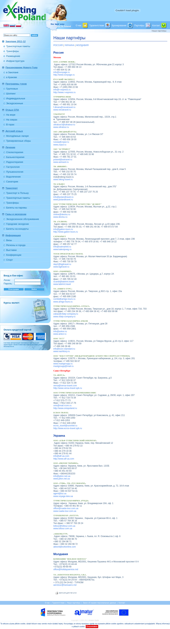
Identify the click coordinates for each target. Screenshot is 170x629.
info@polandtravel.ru (63, 197)
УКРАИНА (70, 45)
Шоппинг (11, 93)
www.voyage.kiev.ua (63, 496)
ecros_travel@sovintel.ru (65, 425)
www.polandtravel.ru (63, 199)
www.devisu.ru (60, 217)
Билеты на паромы (16, 207)
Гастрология (13, 167)
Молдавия (60, 554)
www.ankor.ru (59, 334)
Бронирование (119, 25)
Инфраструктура (15, 61)
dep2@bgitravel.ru (62, 264)
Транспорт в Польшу (17, 193)
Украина (59, 435)
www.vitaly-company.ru (64, 316)
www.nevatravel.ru (62, 109)
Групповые (12, 88)
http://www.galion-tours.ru (65, 232)
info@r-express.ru (62, 89)
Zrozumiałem (92, 627)
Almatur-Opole (93, 620)
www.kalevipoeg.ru (62, 249)
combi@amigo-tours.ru (64, 299)
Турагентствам (96, 25)
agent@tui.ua (59, 493)
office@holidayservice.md (65, 569)
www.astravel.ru (61, 162)
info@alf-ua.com (61, 456)
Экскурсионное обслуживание (22, 219)
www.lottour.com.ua (62, 528)
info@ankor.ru (60, 331)
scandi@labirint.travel (63, 281)
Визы (9, 240)
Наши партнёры (69, 37)
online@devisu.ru (61, 214)
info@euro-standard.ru (64, 349)
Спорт (9, 259)
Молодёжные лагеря (17, 136)
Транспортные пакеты (18, 46)
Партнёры (139, 25)
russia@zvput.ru (61, 142)
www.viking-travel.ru (63, 179)
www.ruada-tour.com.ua (64, 511)
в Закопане (12, 72)
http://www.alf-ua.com (63, 458)
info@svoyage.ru (61, 72)
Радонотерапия (14, 162)
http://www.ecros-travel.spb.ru (67, 428)
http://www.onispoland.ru (65, 408)
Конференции (13, 255)
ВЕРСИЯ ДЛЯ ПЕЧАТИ (68, 593)
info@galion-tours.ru (63, 229)
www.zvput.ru (59, 144)
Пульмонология (14, 171)
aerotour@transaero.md (64, 585)
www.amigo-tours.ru (63, 301)
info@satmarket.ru (62, 246)
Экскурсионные (14, 103)
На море (10, 114)
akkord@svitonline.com (64, 547)
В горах (10, 124)
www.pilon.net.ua (61, 478)
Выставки (11, 250)
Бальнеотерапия (15, 157)
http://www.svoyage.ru (64, 75)
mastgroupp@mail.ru (63, 366)
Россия (58, 52)
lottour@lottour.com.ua (64, 526)
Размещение (13, 56)
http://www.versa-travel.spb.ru (67, 388)
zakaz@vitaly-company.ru (65, 314)
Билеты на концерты (17, 228)
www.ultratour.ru (61, 127)
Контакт (156, 25)
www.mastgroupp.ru (63, 363)
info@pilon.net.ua (61, 476)
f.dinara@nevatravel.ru (64, 107)
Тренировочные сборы (18, 140)
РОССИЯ (58, 45)
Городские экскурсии (17, 224)
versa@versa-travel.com (65, 385)
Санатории (12, 181)
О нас (78, 25)
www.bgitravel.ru (61, 267)
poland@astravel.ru (62, 159)
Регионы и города (15, 245)
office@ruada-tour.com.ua (65, 508)
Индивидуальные (15, 98)
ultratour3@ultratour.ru (64, 124)
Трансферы (12, 51)
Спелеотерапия (14, 152)
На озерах (11, 119)
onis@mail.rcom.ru (62, 405)
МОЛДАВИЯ (82, 45)
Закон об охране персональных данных (99, 603)
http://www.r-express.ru (64, 92)
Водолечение (13, 176)
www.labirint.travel (62, 284)
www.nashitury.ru (61, 351)
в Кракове (11, 77)
